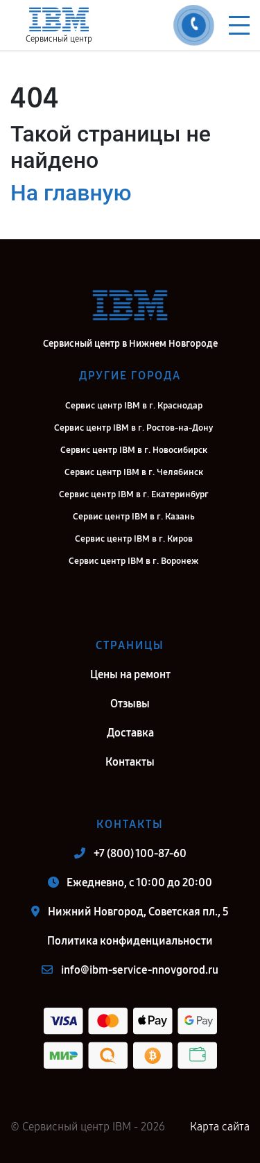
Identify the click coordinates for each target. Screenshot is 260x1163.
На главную (70, 193)
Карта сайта (220, 1126)
